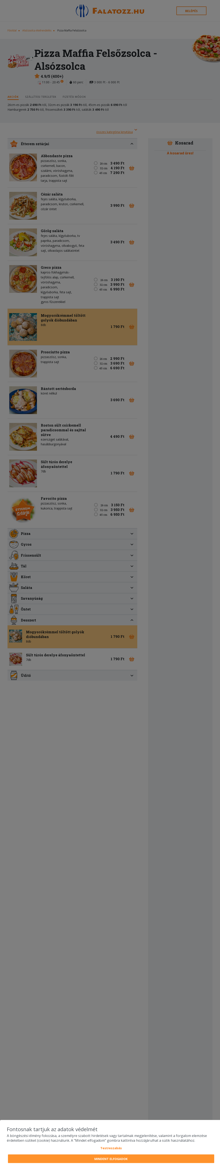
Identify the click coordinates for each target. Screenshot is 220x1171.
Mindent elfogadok (111, 1159)
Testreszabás (111, 1148)
